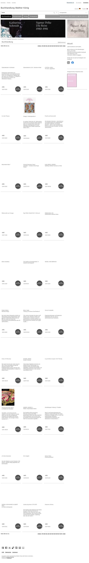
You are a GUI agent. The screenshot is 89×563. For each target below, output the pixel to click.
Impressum (15, 552)
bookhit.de (9, 558)
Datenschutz (8, 552)
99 (42, 45)
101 (46, 45)
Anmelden (85, 2)
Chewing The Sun (10, 557)
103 (50, 45)
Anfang (39, 45)
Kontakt (14, 2)
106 (57, 45)
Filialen (9, 2)
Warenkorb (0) (70, 2)
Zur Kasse (78, 2)
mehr (3, 86)
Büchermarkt (17, 16)
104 (53, 45)
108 (61, 45)
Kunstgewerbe (21, 39)
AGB (3, 552)
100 (44, 45)
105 (55, 45)
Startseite (3, 2)
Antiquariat (33, 16)
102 (48, 45)
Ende (64, 45)
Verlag (26, 16)
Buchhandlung (6, 16)
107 (59, 45)
